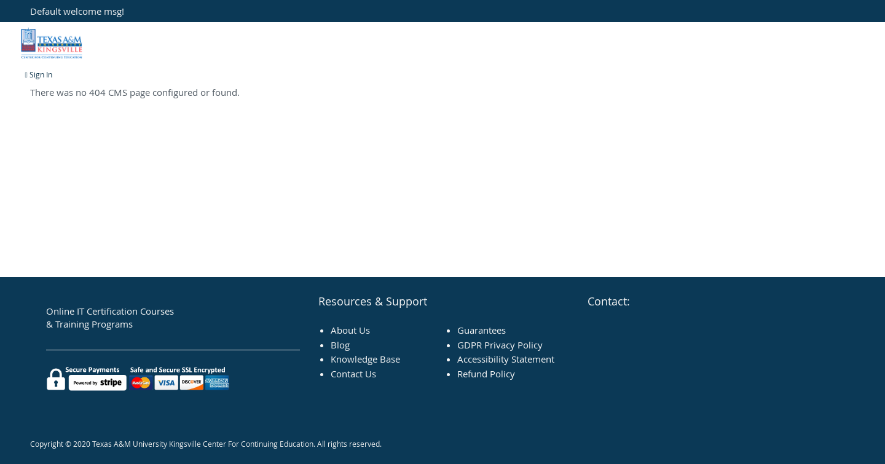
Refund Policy (486, 374)
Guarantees (481, 330)
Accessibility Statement (505, 359)
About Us (350, 330)
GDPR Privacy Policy (500, 345)
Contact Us (353, 374)
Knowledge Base (365, 359)
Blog (340, 345)
